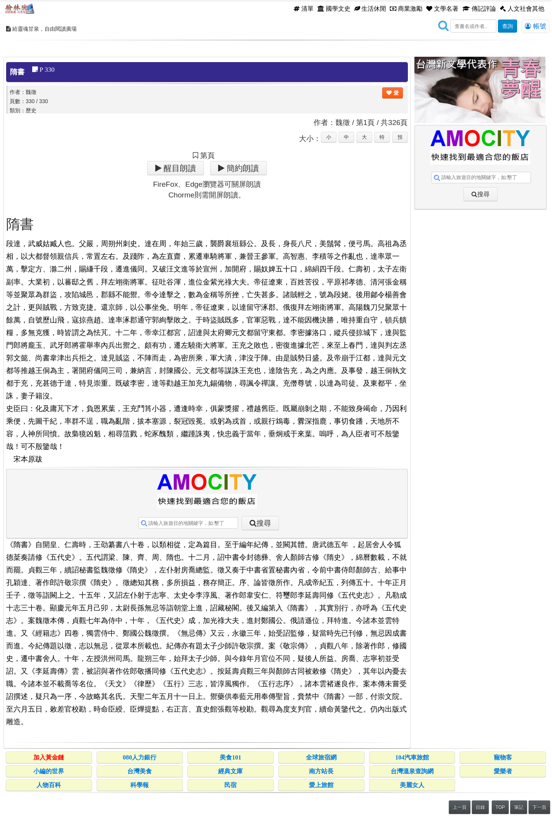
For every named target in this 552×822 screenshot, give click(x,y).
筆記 (518, 807)
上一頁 (460, 807)
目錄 (480, 807)
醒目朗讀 (179, 168)
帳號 (535, 26)
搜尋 (263, 523)
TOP (500, 807)
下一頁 (539, 807)
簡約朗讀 (242, 168)
